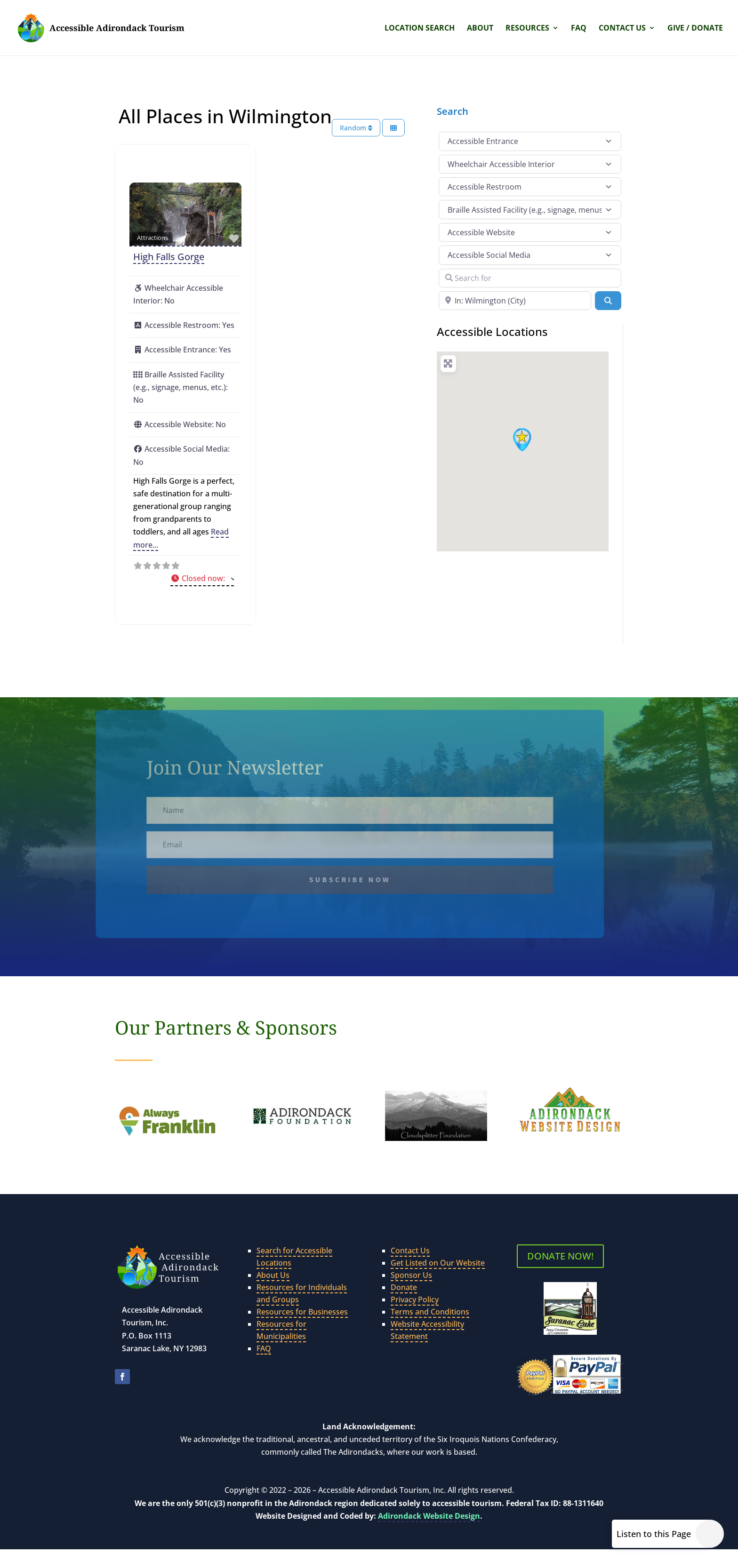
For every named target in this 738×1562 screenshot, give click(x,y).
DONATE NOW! (560, 1256)
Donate (404, 1287)
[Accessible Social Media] (530, 255)
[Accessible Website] (530, 232)
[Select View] (393, 127)
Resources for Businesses (302, 1312)
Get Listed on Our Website (438, 1263)
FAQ (578, 28)
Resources (527, 28)
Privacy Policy (415, 1299)
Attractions (152, 237)
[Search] (608, 300)
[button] (202, 579)
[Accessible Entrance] (530, 141)
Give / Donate (695, 28)
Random (356, 127)
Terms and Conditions (430, 1312)
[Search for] (530, 278)
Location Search (420, 28)
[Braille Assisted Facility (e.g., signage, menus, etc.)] (530, 209)
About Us (273, 1275)
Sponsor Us (411, 1275)
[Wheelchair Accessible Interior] (530, 164)
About (480, 28)
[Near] (515, 300)
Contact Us (622, 28)
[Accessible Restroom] (530, 186)
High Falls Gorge (168, 256)
